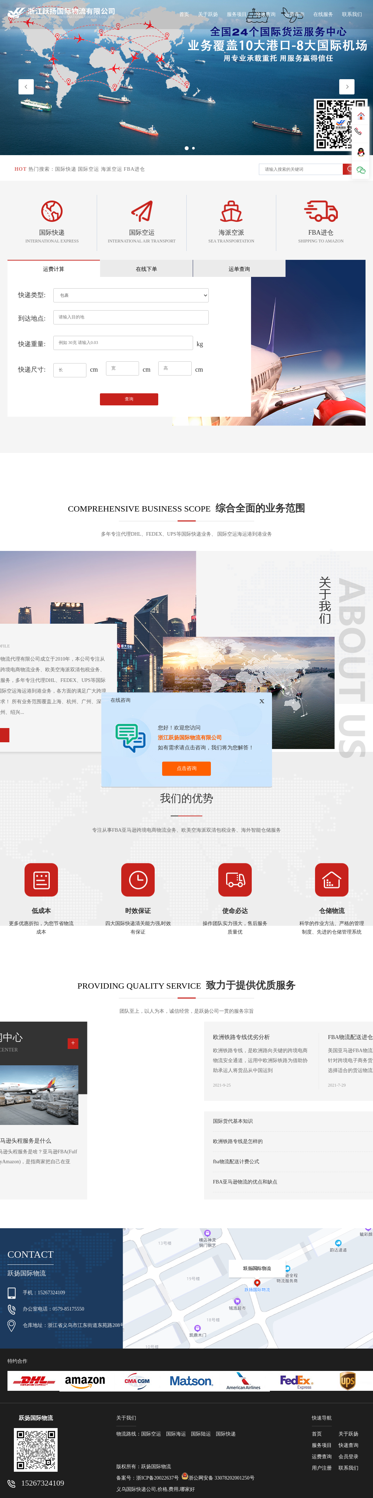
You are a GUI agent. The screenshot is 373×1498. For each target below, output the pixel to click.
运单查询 (145, 273)
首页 (184, 14)
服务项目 (237, 14)
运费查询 (294, 14)
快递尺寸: (32, 374)
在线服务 (323, 14)
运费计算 (34, 273)
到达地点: (32, 323)
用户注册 (322, 1469)
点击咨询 (187, 768)
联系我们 (352, 14)
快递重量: (32, 348)
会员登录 (348, 1457)
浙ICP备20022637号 (157, 1479)
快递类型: (32, 300)
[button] (347, 86)
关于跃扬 (208, 14)
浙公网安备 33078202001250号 (218, 1478)
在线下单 (90, 273)
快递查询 (266, 14)
